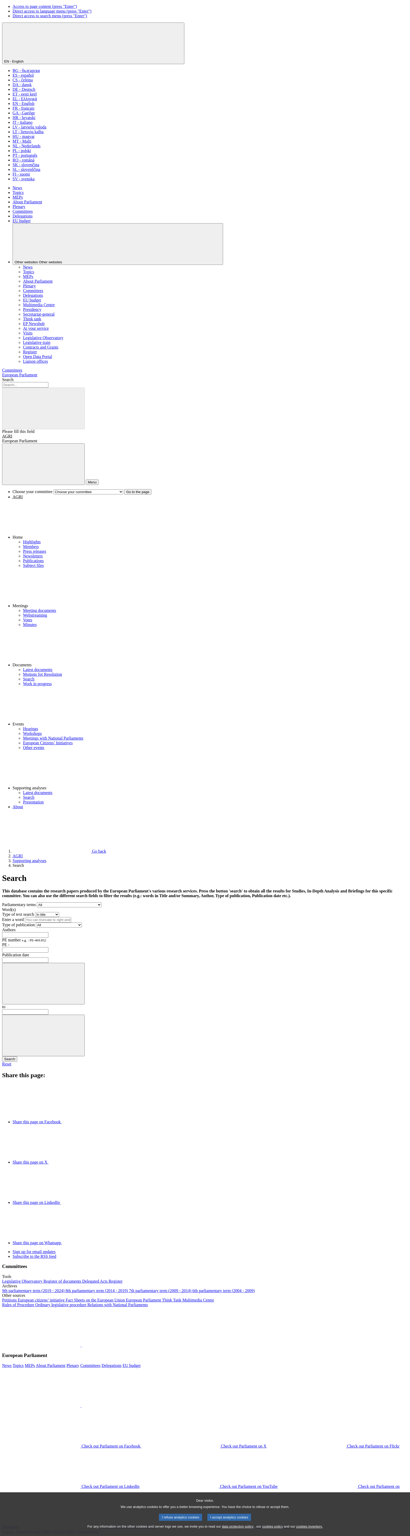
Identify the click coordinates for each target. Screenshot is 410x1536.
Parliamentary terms (19, 904)
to (3, 1006)
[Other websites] (118, 244)
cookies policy (272, 1533)
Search (8, 379)
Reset (7, 1064)
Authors (9, 930)
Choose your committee (33, 491)
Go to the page (137, 492)
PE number (24, 940)
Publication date (15, 955)
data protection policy (237, 1533)
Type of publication (18, 925)
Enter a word (13, 919)
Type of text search (18, 914)
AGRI (7, 436)
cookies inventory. (309, 1533)
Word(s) (9, 909)
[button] (210, 519)
